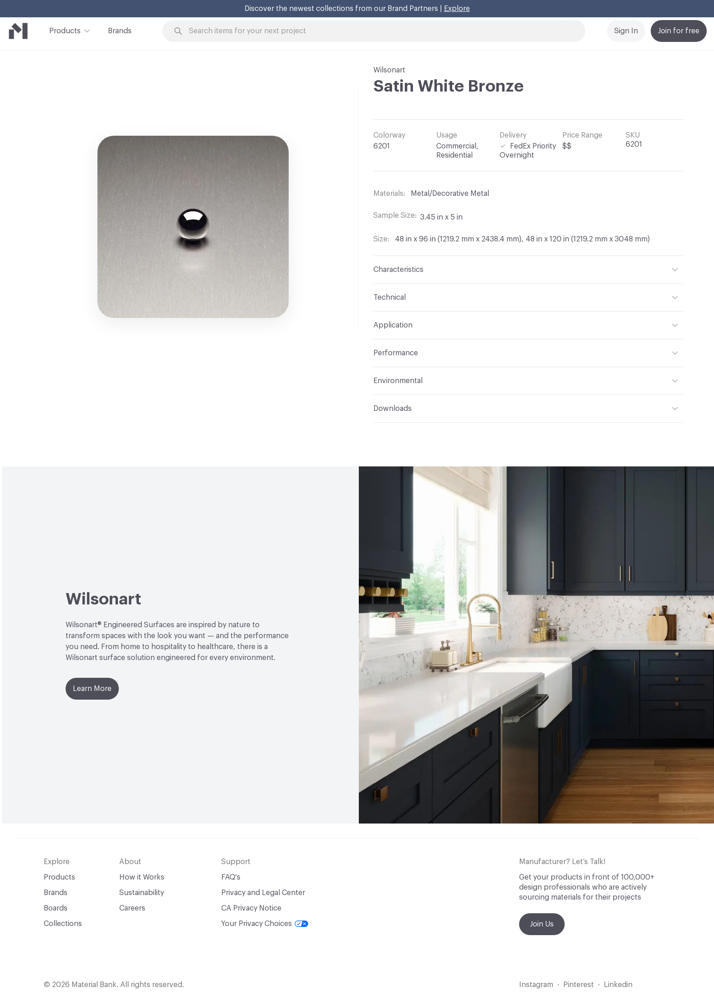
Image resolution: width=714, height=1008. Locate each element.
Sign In (626, 31)
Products (65, 30)
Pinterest (578, 984)
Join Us (542, 924)
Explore (457, 8)
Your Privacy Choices (264, 924)
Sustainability (141, 892)
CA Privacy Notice (251, 908)
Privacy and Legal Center (263, 892)
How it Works (141, 877)
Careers (132, 908)
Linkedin (618, 984)
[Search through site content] (379, 31)
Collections (63, 923)
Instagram (536, 984)
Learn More (92, 688)
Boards (55, 908)
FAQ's (230, 877)
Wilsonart (389, 70)
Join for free (678, 31)
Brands (120, 31)
